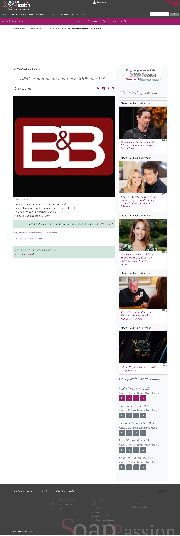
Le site (82, 14)
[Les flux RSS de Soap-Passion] (175, 5)
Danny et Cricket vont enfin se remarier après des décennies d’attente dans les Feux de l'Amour (138, 201)
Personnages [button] (93, 21)
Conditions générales (139, 507)
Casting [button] (106, 21)
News (115, 21)
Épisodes (80, 21)
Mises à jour (124, 21)
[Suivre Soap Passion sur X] (169, 5)
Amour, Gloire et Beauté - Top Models (43, 14)
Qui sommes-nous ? (99, 516)
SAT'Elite (34, 531)
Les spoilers (59, 28)
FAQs (93, 504)
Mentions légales (137, 503)
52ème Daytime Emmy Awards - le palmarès (138, 368)
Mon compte (57, 508)
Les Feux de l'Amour (18, 14)
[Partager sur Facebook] (113, 88)
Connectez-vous (24, 254)
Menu (4, 14)
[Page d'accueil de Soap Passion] (16, 5)
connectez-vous (102, 224)
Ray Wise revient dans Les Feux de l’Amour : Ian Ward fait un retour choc (137, 315)
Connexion (99, 2)
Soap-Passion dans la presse (103, 520)
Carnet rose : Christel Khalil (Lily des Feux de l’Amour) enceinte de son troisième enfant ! (137, 259)
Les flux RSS (96, 508)
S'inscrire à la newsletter (62, 504)
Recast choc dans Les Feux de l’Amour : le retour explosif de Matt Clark (138, 145)
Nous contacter (97, 512)
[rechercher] (159, 14)
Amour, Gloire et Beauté (13, 21)
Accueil (16, 28)
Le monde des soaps (69, 14)
